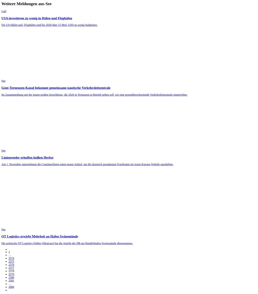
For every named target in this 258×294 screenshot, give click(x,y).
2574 (11, 258)
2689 (11, 286)
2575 (11, 261)
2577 (11, 267)
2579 (11, 274)
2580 (11, 277)
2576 (11, 264)
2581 (11, 280)
